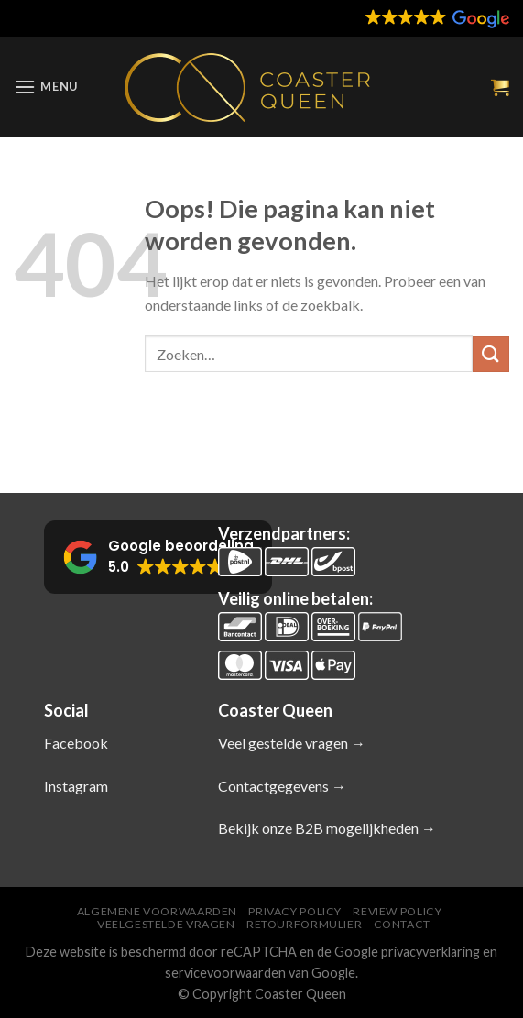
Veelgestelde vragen (166, 924)
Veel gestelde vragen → (291, 742)
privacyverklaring (430, 951)
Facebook (76, 742)
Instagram (76, 785)
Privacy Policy (295, 911)
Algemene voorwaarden (157, 911)
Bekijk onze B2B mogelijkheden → (327, 828)
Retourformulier (304, 924)
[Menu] (46, 86)
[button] (394, 18)
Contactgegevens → (282, 785)
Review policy (397, 911)
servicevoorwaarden (225, 972)
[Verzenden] (491, 354)
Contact (402, 924)
